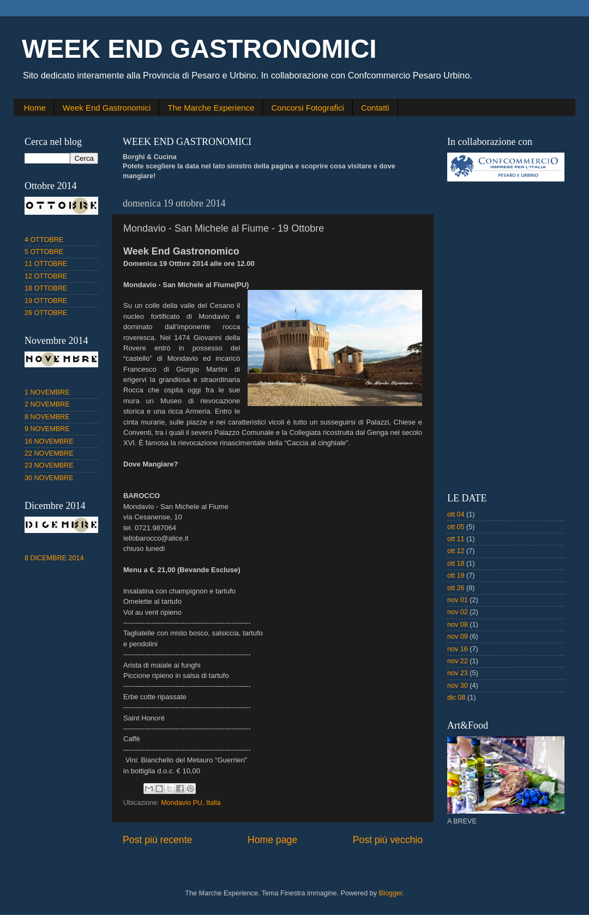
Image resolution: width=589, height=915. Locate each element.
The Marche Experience (210, 107)
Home (35, 107)
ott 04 (456, 514)
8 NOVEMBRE (47, 417)
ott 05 (456, 527)
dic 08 (456, 697)
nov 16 (457, 649)
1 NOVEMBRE (47, 392)
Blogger (390, 893)
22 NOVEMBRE (49, 453)
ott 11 (456, 539)
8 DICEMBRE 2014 (54, 558)
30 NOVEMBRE (49, 478)
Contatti (375, 107)
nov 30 (457, 685)
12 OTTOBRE (46, 276)
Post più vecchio (388, 839)
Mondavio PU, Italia (190, 803)
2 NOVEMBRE (47, 404)
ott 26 (456, 588)
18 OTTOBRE (46, 288)
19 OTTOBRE (46, 301)
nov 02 (457, 612)
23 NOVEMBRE (49, 465)
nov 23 (457, 673)
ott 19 (456, 575)
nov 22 (457, 661)
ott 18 (456, 563)
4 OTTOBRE (44, 240)
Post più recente (157, 839)
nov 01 (457, 600)
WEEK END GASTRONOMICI (199, 48)
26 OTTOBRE (46, 313)
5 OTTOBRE (44, 252)
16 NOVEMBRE (49, 441)
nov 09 (457, 636)
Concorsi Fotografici (307, 107)
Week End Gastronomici (107, 107)
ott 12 (456, 551)
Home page (272, 839)
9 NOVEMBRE (47, 429)
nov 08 (457, 624)
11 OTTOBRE (46, 264)
